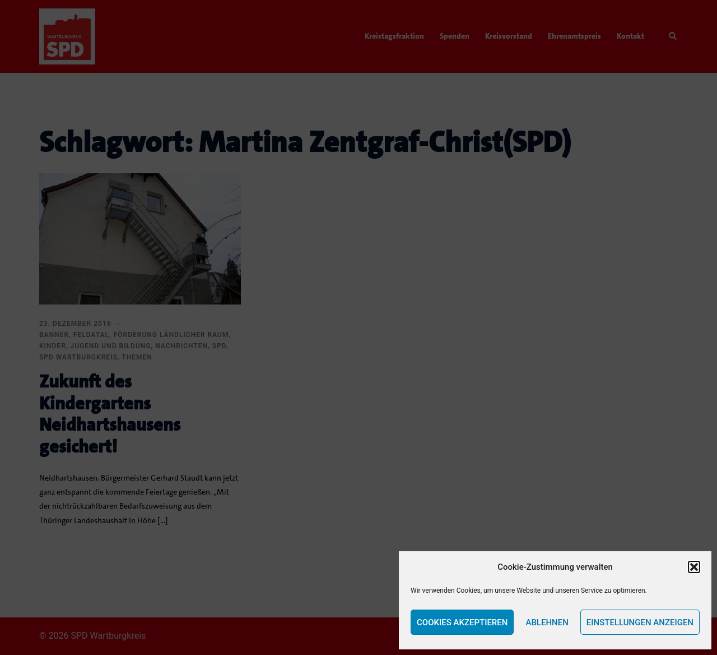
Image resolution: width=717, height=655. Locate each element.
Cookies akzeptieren (462, 622)
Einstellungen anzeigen (639, 622)
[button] (694, 567)
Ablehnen (546, 622)
